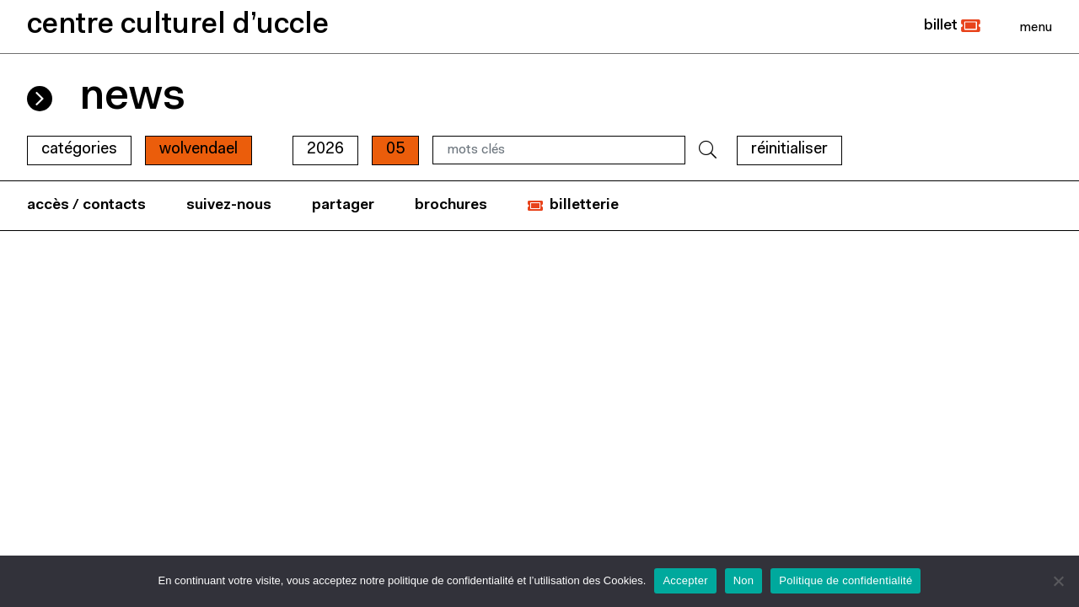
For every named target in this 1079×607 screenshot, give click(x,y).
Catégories (79, 150)
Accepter (685, 580)
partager (343, 205)
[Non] (1057, 580)
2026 (325, 150)
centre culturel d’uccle (178, 25)
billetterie (584, 205)
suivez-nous (228, 205)
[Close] (1035, 27)
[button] (952, 26)
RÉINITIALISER (789, 150)
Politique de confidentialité (845, 580)
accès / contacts (86, 205)
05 (395, 150)
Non (743, 580)
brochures (451, 205)
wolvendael (198, 150)
